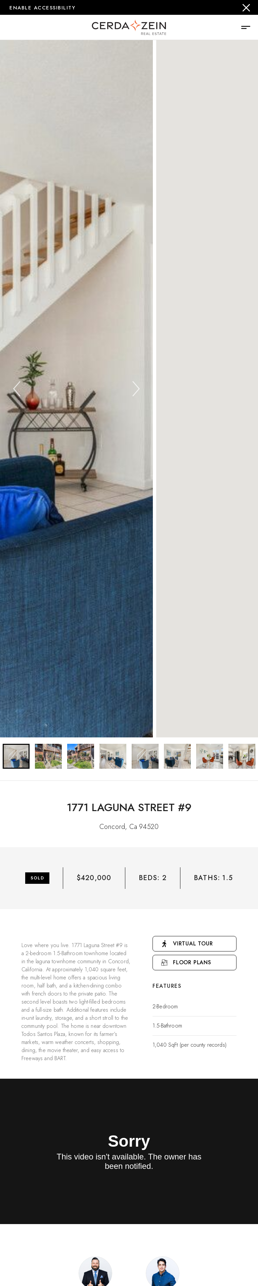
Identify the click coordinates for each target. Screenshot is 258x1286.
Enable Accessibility (42, 7)
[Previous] (16, 389)
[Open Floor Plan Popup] (194, 962)
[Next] (136, 389)
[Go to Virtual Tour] (194, 943)
